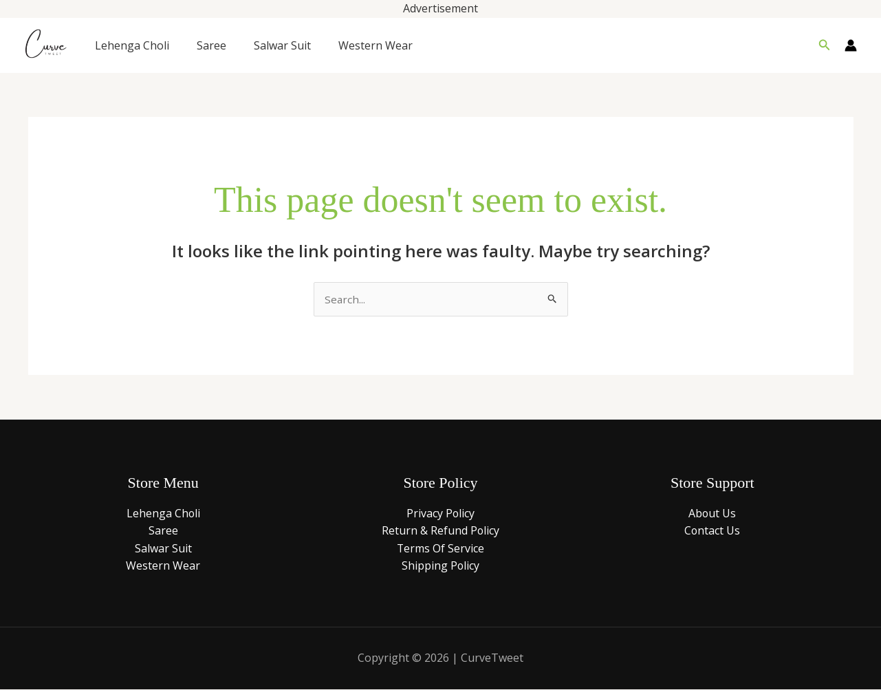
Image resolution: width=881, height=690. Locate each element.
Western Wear (375, 45)
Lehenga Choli (132, 45)
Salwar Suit (282, 45)
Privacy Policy (440, 513)
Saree (211, 45)
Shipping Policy (440, 566)
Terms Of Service (440, 549)
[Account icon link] (851, 45)
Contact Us (712, 531)
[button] (824, 45)
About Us (712, 513)
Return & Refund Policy (440, 531)
